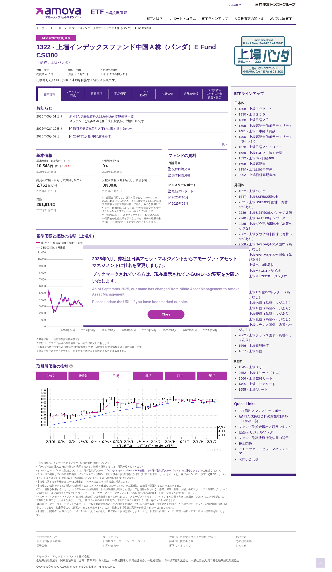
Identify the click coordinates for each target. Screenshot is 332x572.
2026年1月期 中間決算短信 (92, 136)
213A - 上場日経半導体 (256, 169)
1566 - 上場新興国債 (254, 345)
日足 (115, 376)
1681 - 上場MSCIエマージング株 (263, 276)
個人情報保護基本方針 (49, 541)
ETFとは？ (154, 18)
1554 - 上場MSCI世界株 (256, 265)
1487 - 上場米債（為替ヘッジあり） (265, 308)
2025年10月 (178, 197)
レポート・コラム (182, 18)
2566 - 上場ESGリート (256, 378)
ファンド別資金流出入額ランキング (265, 427)
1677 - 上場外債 (250, 351)
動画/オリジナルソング (256, 432)
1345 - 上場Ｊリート (254, 367)
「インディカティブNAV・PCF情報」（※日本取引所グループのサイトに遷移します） (153, 470)
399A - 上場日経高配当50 (257, 175)
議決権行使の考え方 (181, 541)
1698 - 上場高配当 (252, 164)
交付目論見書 (179, 169)
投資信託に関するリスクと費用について (193, 537)
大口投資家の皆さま (249, 18)
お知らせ (241, 545)
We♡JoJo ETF (281, 18)
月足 (180, 376)
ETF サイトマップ (180, 545)
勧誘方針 (241, 537)
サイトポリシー (112, 537)
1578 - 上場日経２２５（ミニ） (262, 147)
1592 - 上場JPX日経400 (256, 158)
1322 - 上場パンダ (252, 191)
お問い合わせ (249, 459)
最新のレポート (180, 191)
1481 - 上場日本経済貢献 (257, 131)
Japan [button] (235, 4)
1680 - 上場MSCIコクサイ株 (260, 270)
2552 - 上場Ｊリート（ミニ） (260, 372)
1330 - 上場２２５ (252, 114)
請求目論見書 (179, 175)
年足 (212, 376)
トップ (40, 28)
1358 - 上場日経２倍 (254, 120)
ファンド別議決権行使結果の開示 (264, 438)
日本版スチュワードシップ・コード (124, 541)
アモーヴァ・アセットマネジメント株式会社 (63, 556)
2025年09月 (178, 203)
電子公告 (41, 545)
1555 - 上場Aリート (253, 389)
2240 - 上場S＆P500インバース (262, 218)
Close (166, 314)
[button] (223, 144)
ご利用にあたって (47, 537)
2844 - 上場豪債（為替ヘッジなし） (265, 319)
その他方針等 (244, 541)
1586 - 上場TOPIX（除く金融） (262, 153)
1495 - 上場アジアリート (257, 384)
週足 (148, 376)
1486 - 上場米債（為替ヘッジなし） (265, 302)
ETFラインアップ (215, 18)
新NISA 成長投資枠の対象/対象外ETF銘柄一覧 (101, 116)
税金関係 (245, 443)
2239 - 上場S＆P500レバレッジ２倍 (265, 212)
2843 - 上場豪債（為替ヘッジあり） (265, 313)
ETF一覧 (56, 28)
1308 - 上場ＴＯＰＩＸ (255, 109)
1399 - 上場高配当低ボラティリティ (265, 125)
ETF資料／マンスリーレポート (262, 411)
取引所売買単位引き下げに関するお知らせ (102, 128)
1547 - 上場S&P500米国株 (258, 196)
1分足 (51, 376)
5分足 (83, 376)
